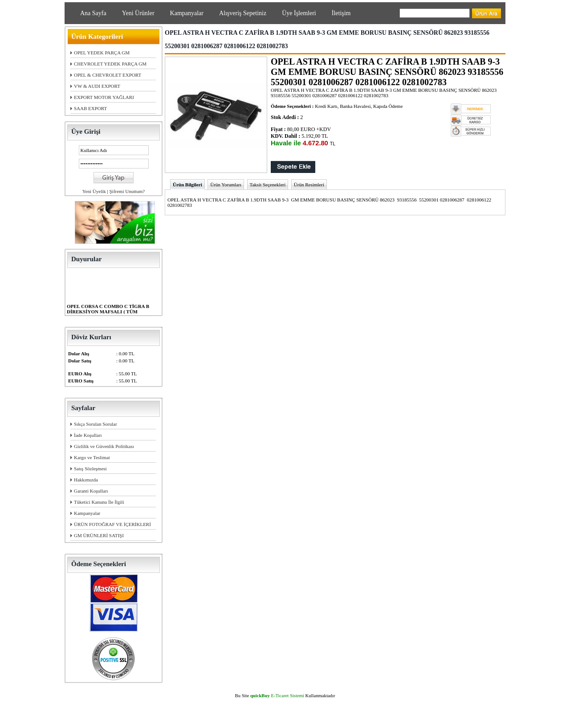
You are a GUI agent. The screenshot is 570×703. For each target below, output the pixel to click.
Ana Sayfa (93, 13)
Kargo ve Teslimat (92, 457)
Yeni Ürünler (138, 13)
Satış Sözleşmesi (90, 468)
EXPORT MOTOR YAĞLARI (104, 97)
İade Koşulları (88, 435)
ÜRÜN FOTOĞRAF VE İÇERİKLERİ (112, 524)
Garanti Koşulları (91, 490)
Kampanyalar (187, 13)
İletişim (341, 13)
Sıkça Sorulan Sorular (95, 424)
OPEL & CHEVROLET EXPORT (107, 75)
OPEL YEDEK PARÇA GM (102, 52)
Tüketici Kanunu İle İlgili (99, 502)
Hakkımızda (86, 479)
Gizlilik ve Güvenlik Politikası (104, 446)
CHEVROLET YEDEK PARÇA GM (110, 63)
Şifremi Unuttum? (127, 191)
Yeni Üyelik (94, 191)
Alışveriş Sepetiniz (242, 13)
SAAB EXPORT (90, 108)
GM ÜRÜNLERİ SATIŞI (99, 535)
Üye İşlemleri (299, 13)
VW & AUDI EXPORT (97, 86)
